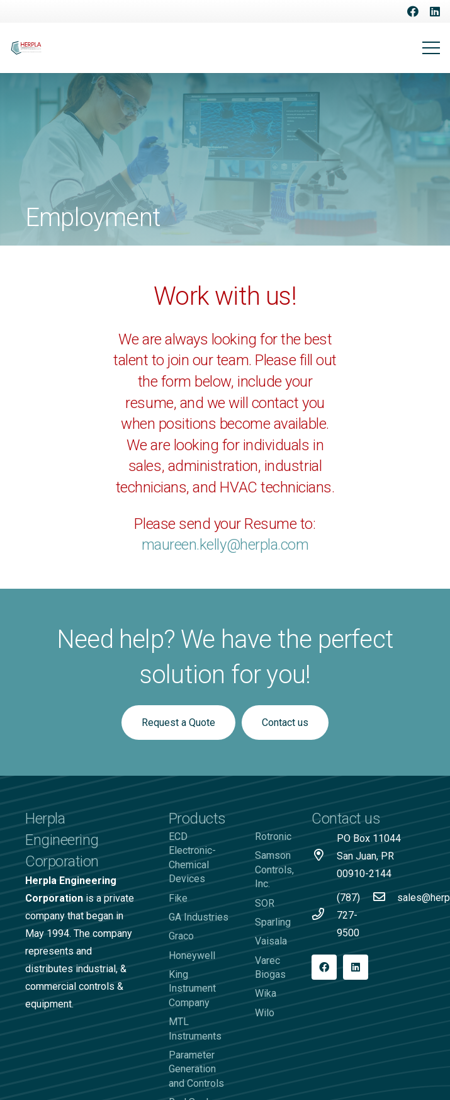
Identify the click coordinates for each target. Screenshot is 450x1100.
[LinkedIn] (435, 11)
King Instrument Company (192, 988)
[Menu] (431, 48)
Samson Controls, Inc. (274, 869)
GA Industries (198, 917)
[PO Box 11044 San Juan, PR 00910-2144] (324, 856)
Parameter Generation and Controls (196, 1069)
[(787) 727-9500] (324, 915)
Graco (181, 936)
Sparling (273, 922)
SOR (264, 903)
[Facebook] (413, 11)
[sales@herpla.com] (384, 898)
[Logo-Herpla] (26, 48)
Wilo (264, 1013)
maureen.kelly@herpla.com (225, 544)
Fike (178, 898)
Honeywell (192, 955)
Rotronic (273, 836)
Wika (265, 993)
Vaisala (271, 941)
